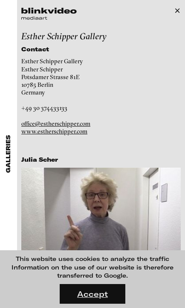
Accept (92, 294)
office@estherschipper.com (55, 123)
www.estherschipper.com (54, 131)
